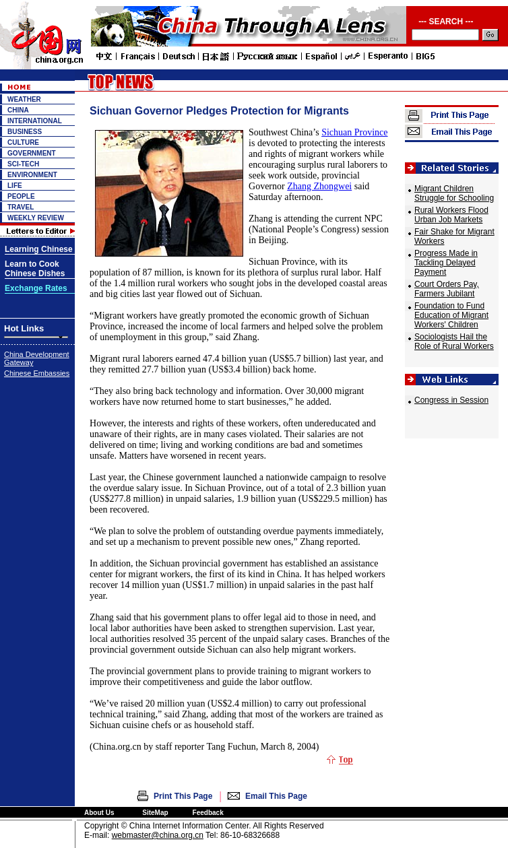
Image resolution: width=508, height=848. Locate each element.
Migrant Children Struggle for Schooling (454, 193)
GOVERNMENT (31, 153)
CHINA (18, 110)
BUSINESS (24, 131)
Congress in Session (451, 400)
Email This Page (276, 796)
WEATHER (24, 99)
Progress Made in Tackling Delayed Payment (446, 263)
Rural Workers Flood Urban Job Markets (451, 214)
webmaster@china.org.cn (157, 835)
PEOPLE (21, 196)
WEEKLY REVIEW (35, 218)
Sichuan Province (354, 132)
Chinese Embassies (36, 373)
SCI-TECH (23, 164)
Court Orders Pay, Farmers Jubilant (446, 289)
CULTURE (23, 142)
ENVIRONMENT (32, 174)
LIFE (14, 185)
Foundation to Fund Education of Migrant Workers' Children (451, 315)
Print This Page (183, 796)
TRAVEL (20, 207)
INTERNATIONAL (34, 121)
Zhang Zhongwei (319, 186)
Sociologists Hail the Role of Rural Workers (454, 341)
